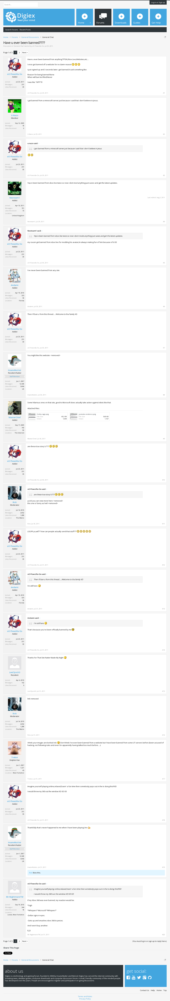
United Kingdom (18, 215)
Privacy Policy (85, 999)
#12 (163, 565)
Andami (14, 285)
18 (23, 126)
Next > (25, 52)
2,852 (22, 513)
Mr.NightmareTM (14, 897)
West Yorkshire (18, 773)
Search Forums (11, 29)
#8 (164, 395)
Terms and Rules (85, 996)
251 (23, 84)
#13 (163, 609)
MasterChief (15, 417)
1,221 (22, 768)
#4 (164, 222)
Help (153, 990)
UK (23, 389)
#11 (163, 524)
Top (165, 990)
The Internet (19, 433)
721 (23, 208)
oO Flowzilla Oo (38, 46)
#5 (164, 263)
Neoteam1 (14, 198)
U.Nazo (14, 115)
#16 (163, 735)
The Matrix (20, 518)
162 (23, 683)
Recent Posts (25, 29)
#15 (163, 691)
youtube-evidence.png (87, 414)
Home (159, 990)
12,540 (22, 384)
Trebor (14, 757)
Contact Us (144, 990)
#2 (164, 134)
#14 (163, 650)
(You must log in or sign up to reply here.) (149, 941)
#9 (164, 439)
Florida (21, 301)
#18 (163, 820)
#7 (164, 348)
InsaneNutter (14, 370)
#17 (163, 779)
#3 (164, 175)
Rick (15, 502)
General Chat (19, 46)
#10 (163, 480)
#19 (163, 867)
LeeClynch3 (14, 672)
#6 (164, 306)
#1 (164, 93)
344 (23, 907)
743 (23, 428)
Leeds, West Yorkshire (16, 915)
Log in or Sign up (158, 2)
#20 (163, 935)
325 (23, 295)
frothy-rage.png (43, 414)
